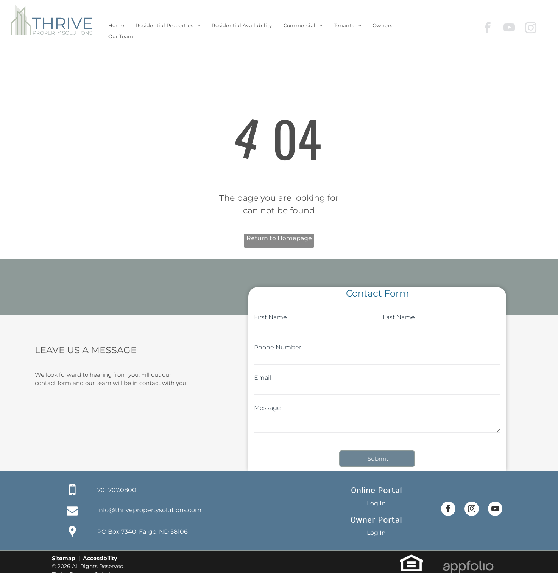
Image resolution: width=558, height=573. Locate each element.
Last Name (399, 317)
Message (267, 408)
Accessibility (100, 558)
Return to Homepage (279, 238)
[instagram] (530, 28)
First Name (270, 317)
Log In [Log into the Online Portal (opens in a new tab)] (376, 503)
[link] (382, 25)
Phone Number (277, 347)
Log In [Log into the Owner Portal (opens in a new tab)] (376, 532)
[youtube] (509, 28)
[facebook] (487, 28)
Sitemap (63, 558)
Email (262, 377)
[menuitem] (116, 25)
